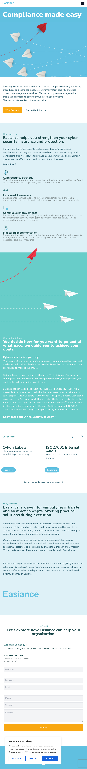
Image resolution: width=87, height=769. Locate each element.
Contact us (8, 164)
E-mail (14, 661)
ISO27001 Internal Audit (62, 449)
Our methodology (34, 110)
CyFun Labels (15, 447)
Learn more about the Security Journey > (29, 417)
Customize (16, 758)
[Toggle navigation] (82, 3)
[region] (33, 750)
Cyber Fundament (53, 402)
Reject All (33, 758)
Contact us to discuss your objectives (42, 482)
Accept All (50, 758)
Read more (8, 470)
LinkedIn (7, 661)
